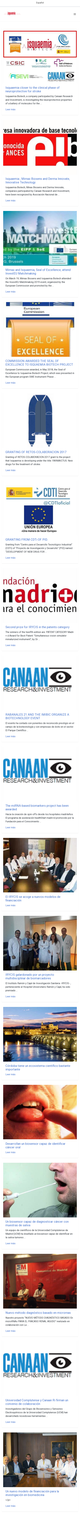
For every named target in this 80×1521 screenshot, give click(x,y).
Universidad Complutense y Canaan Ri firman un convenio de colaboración (36, 1402)
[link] (12, 14)
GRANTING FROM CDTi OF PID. (26, 539)
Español (40, 2)
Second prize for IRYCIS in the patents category (37, 627)
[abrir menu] (75, 14)
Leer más (10, 109)
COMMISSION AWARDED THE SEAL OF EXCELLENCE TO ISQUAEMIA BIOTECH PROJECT (39, 362)
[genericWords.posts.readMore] (40, 55)
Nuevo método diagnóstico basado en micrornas (38, 1313)
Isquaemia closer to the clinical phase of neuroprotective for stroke (32, 89)
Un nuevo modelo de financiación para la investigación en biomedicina (32, 1493)
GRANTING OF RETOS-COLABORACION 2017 (35, 452)
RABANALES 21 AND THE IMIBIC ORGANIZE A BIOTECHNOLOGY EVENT (37, 716)
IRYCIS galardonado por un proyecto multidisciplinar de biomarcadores (29, 976)
